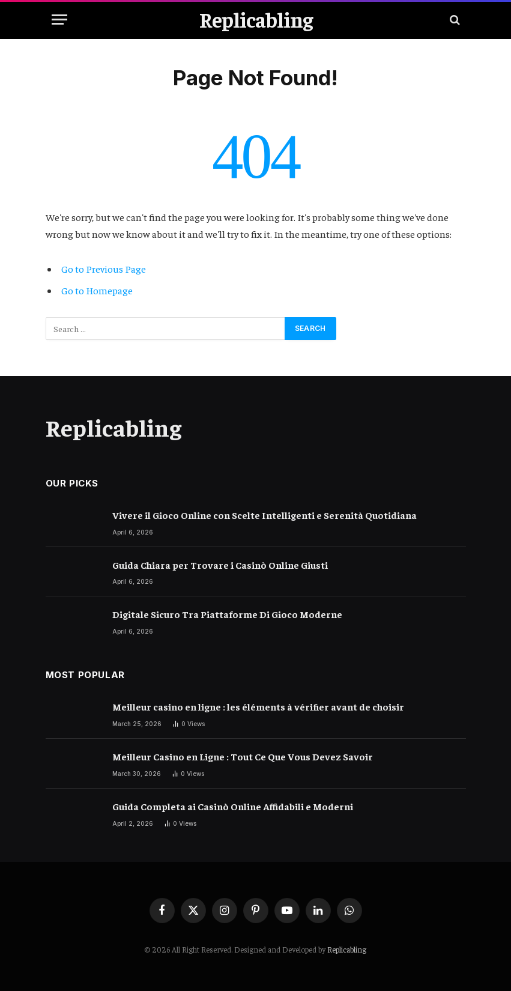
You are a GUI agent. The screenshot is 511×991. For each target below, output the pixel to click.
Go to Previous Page (103, 268)
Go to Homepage (97, 290)
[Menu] (59, 19)
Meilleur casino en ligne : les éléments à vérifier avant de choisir (258, 706)
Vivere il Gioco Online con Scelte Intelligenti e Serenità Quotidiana (264, 515)
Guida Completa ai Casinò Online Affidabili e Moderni (232, 806)
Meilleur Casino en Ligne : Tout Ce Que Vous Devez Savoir (242, 756)
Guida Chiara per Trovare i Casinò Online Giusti (220, 565)
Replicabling (346, 949)
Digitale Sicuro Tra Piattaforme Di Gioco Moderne (227, 614)
